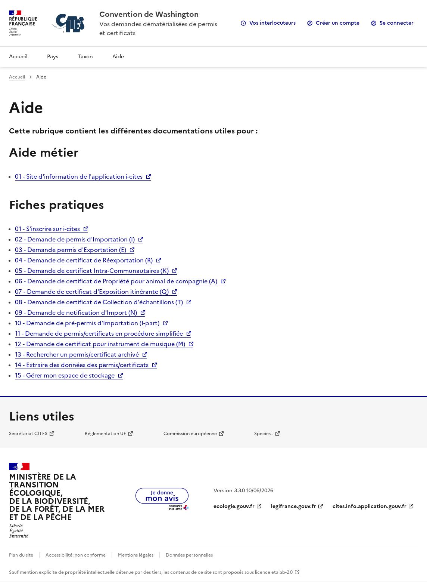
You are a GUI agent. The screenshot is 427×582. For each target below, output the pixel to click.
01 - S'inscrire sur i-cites (47, 228)
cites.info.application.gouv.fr (369, 506)
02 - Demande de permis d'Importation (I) (75, 239)
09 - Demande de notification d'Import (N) (76, 312)
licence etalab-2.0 (274, 572)
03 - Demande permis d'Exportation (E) (70, 249)
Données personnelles (189, 555)
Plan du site (21, 555)
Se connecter (397, 23)
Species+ (263, 433)
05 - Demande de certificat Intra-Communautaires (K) (92, 270)
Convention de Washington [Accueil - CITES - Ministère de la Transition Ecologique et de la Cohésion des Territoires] (149, 14)
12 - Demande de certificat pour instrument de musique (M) (100, 343)
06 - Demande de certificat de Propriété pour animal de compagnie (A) (116, 281)
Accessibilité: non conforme (76, 555)
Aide (118, 57)
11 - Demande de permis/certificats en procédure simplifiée (99, 333)
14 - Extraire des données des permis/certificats (82, 364)
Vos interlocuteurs (272, 23)
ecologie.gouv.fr (234, 506)
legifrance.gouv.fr (293, 506)
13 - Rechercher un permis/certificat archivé (77, 354)
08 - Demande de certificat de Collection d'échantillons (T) (99, 302)
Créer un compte (337, 23)
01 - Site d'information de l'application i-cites (79, 176)
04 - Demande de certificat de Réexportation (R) (84, 260)
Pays (52, 57)
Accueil (18, 57)
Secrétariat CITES (28, 433)
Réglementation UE (105, 433)
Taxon (85, 57)
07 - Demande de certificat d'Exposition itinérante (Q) (92, 291)
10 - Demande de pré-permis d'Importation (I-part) (87, 322)
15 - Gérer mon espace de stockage (65, 375)
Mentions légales (135, 555)
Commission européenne (190, 433)
